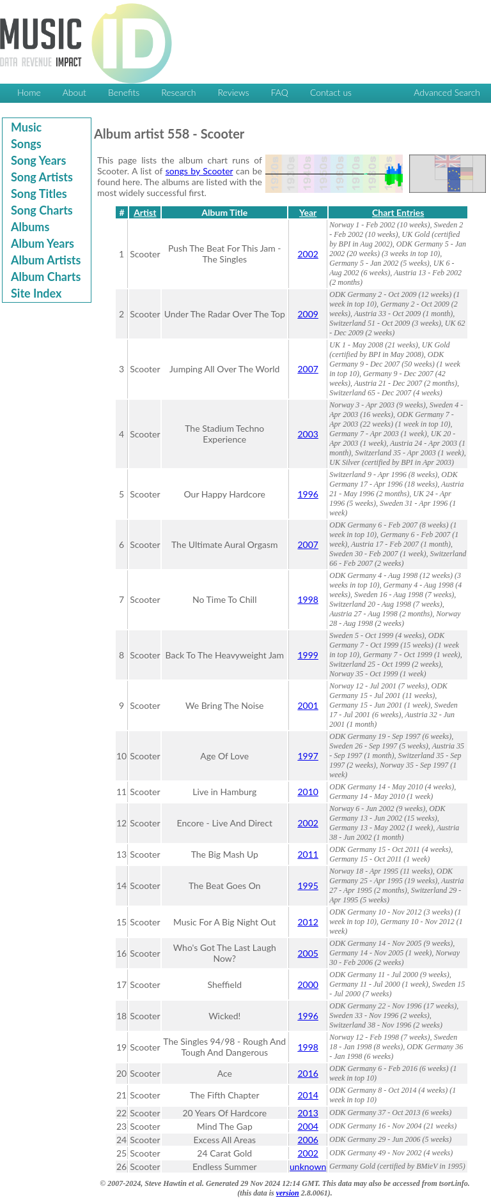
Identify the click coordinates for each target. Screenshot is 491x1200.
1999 (307, 654)
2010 (307, 791)
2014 (307, 1095)
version (287, 1193)
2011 (307, 854)
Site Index (36, 293)
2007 (307, 368)
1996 (307, 494)
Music (26, 127)
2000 (307, 984)
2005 (307, 953)
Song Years (38, 160)
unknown (308, 1166)
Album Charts (46, 277)
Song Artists (42, 177)
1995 (307, 885)
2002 (307, 253)
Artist (145, 212)
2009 (307, 313)
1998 (307, 599)
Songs (26, 144)
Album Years (42, 243)
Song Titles (39, 193)
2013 (307, 1112)
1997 (307, 755)
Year (307, 212)
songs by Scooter (199, 170)
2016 (307, 1073)
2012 (307, 921)
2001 (307, 705)
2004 (307, 1126)
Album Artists (46, 260)
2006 (307, 1139)
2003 (307, 434)
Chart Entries (398, 212)
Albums (30, 227)
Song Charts (42, 210)
